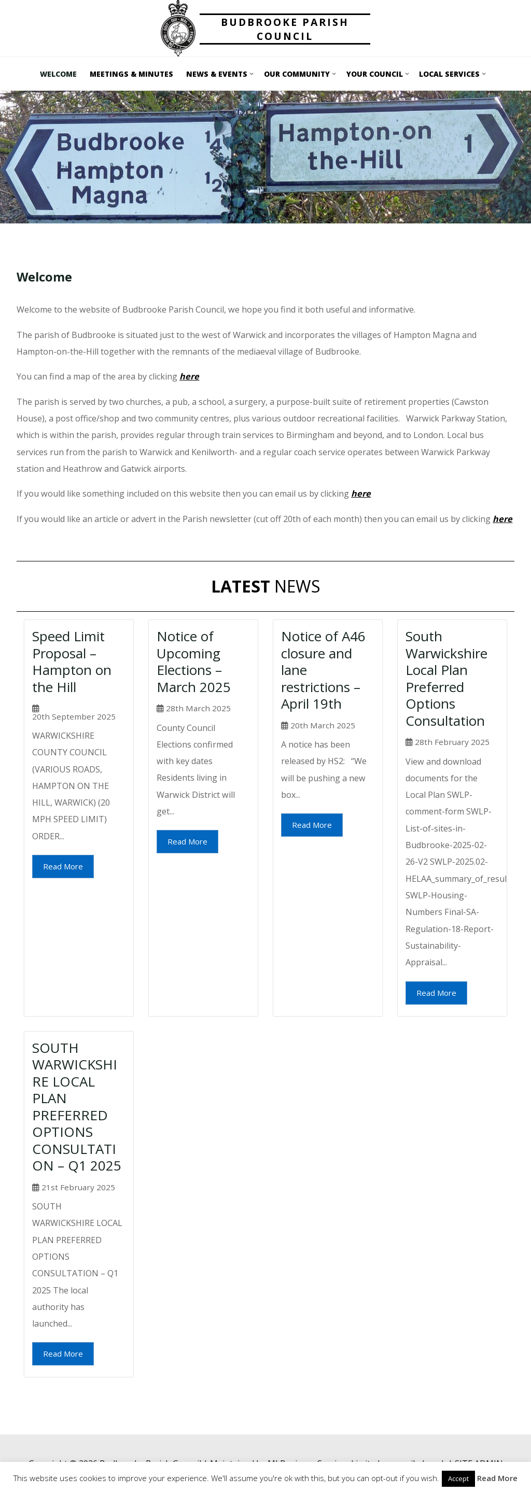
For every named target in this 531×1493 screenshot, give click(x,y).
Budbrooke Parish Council (285, 29)
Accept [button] (458, 1478)
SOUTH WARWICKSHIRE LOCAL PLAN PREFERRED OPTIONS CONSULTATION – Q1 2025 (76, 1106)
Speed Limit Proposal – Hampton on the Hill (71, 661)
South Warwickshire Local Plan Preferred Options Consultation (446, 678)
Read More (63, 866)
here (361, 493)
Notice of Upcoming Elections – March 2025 (194, 661)
